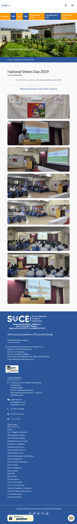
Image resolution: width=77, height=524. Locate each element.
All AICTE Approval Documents (19, 491)
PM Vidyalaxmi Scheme (16, 435)
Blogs (50, 334)
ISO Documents (13, 479)
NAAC (19, 16)
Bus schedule (12, 471)
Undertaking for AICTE (16, 450)
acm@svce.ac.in (16, 399)
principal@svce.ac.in (17, 402)
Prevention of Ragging (15, 444)
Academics (26, 334)
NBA (13, 16)
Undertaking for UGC (15, 453)
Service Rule (12, 476)
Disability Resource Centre (17, 441)
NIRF (26, 16)
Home (9, 60)
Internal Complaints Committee (19, 488)
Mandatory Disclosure (15, 447)
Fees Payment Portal (35, 16)
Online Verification (14, 468)
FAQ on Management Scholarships (20, 456)
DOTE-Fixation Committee (17, 462)
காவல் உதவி (15, 419)
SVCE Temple (12, 465)
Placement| (40, 334)
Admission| (13, 334)
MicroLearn (5, 16)
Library (10, 429)
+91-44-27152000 (17, 409)
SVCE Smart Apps (17, 414)
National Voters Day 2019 (24, 60)
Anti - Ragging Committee (17, 432)
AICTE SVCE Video (14, 482)
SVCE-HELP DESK (14, 497)
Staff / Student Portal (67, 16)
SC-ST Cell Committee (16, 485)
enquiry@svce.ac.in (17, 404)
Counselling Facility (14, 494)
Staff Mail (11, 473)
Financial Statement (15, 459)
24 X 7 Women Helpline (16, 438)
